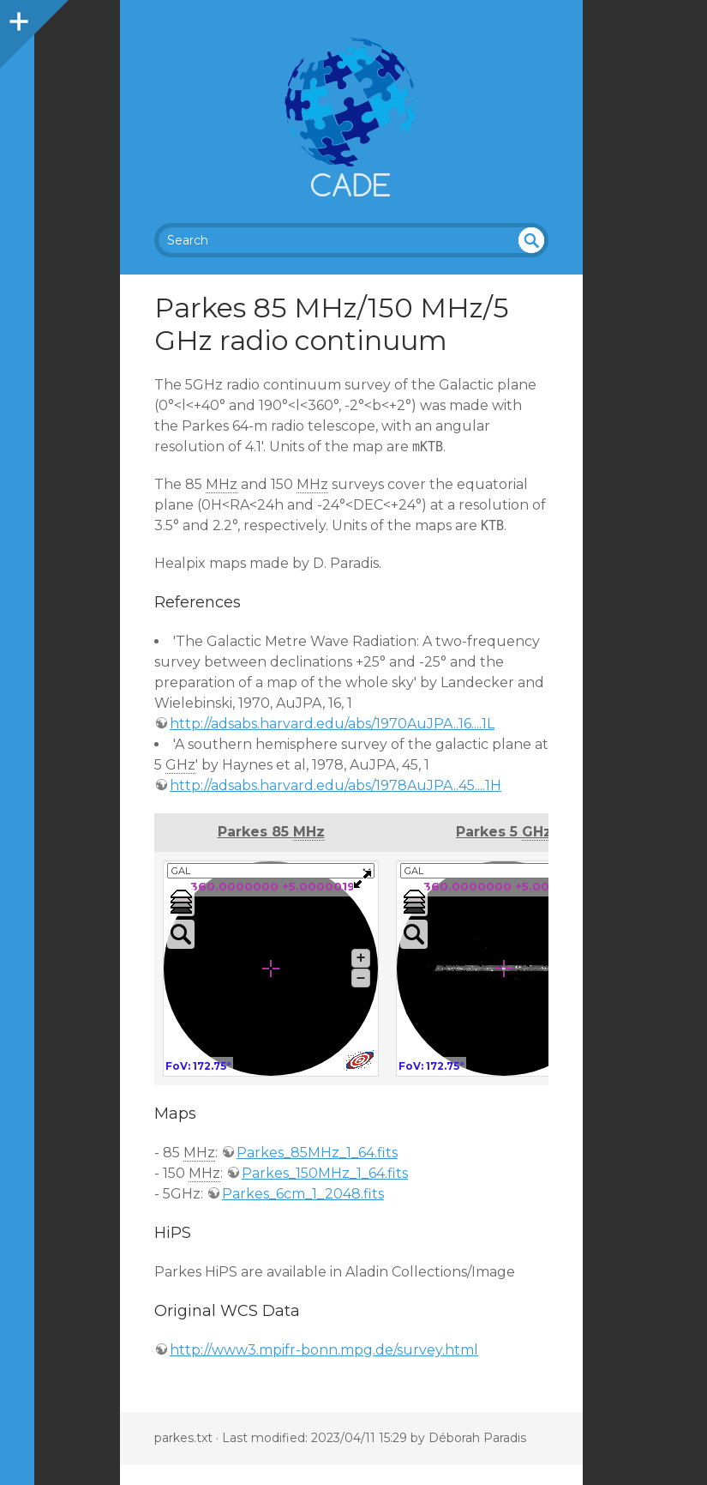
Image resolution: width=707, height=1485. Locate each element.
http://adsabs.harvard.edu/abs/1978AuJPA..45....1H (335, 785)
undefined (531, 240)
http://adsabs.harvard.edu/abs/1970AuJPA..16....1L (332, 723)
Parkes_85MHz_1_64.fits (317, 1152)
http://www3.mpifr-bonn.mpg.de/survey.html (324, 1350)
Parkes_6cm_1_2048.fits (303, 1194)
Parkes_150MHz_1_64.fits (325, 1173)
